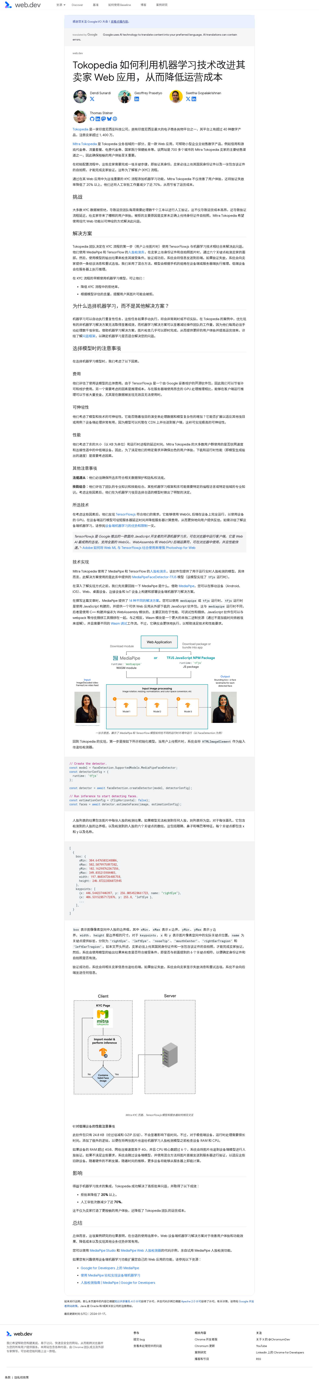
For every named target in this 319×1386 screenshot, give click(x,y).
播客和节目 (202, 1359)
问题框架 (88, 336)
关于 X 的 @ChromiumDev (273, 1339)
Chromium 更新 (205, 1346)
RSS (258, 1359)
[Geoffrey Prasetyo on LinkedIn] (136, 100)
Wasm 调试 (119, 624)
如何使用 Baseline (119, 5)
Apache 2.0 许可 (191, 1301)
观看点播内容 (119, 21)
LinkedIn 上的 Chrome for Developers (280, 1352)
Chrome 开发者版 (206, 1339)
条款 (8, 1377)
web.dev (78, 53)
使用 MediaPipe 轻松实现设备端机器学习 (110, 1275)
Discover (77, 5)
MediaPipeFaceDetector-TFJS (154, 577)
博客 (143, 5)
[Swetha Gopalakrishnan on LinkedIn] (194, 100)
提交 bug (139, 1339)
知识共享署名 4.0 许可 (128, 1301)
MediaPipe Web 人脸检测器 (141, 1251)
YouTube (261, 1346)
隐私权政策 (21, 1377)
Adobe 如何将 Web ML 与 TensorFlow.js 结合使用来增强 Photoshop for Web (139, 548)
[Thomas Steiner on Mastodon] (103, 120)
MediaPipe (186, 586)
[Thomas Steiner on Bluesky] (109, 120)
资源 (59, 5)
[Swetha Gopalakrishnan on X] (188, 100)
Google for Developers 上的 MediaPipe (110, 1268)
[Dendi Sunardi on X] (92, 100)
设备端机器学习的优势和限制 (126, 526)
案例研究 (161, 5)
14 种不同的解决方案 (144, 601)
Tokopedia (80, 129)
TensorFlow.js (126, 514)
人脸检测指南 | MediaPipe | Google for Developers (118, 1283)
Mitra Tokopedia (85, 144)
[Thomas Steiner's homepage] (115, 120)
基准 (95, 5)
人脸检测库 (136, 252)
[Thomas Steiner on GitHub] (92, 120)
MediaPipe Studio (103, 1251)
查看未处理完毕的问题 (147, 1346)
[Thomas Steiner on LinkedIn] (98, 120)
